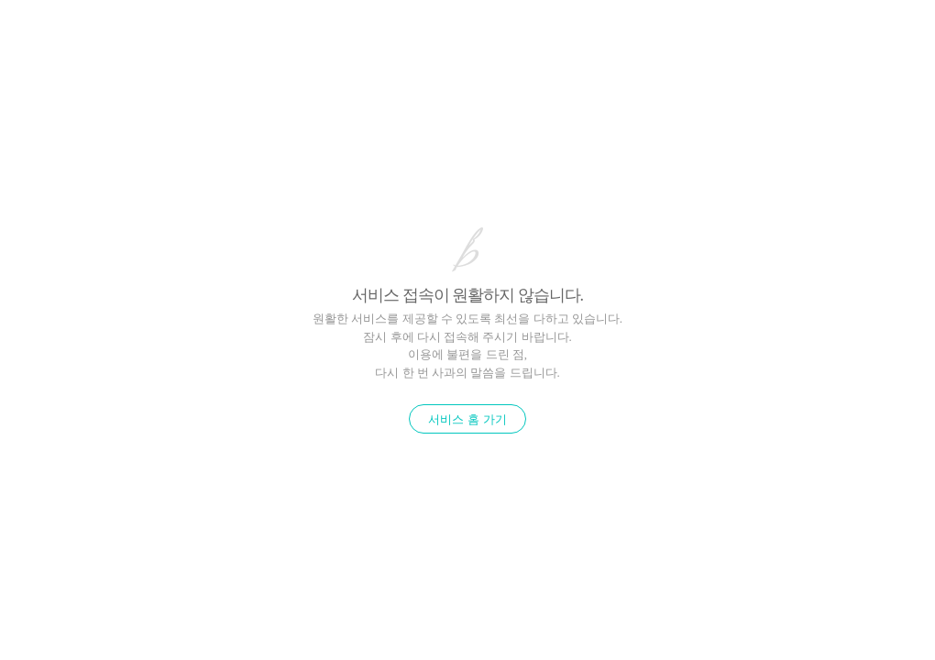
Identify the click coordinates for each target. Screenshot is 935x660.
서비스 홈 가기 (467, 419)
